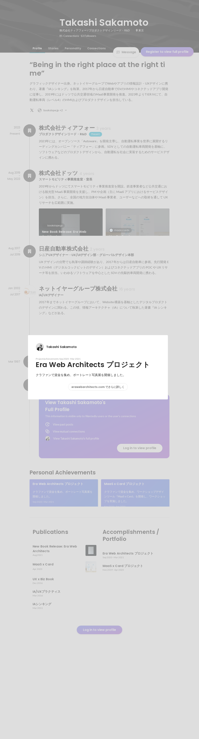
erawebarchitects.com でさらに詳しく (98, 387)
